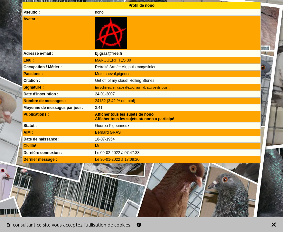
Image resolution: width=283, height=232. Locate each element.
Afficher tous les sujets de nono (124, 114)
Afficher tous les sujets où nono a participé (134, 119)
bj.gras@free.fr (108, 53)
